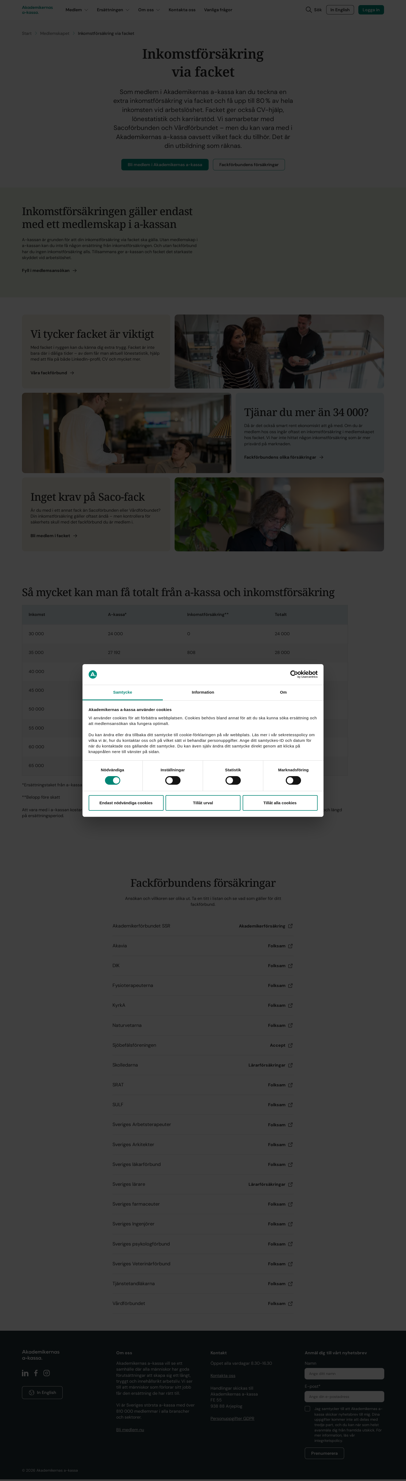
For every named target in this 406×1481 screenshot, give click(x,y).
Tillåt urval (203, 803)
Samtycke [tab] (122, 692)
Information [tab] (203, 692)
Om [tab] (283, 692)
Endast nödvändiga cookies (125, 803)
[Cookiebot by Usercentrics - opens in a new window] (294, 674)
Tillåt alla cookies (280, 803)
